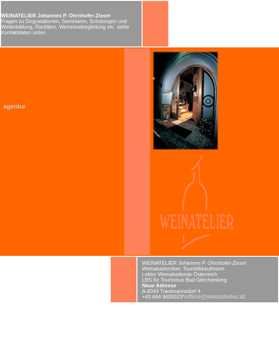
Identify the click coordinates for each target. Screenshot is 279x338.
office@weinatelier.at (214, 296)
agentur (14, 106)
